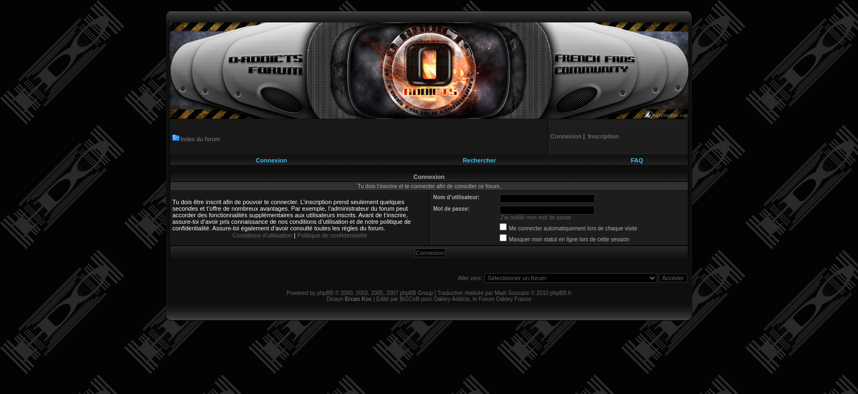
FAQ (637, 160)
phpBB (325, 293)
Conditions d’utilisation (262, 235)
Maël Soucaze (512, 293)
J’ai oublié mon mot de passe (535, 218)
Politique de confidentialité (332, 235)
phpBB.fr (560, 293)
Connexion (271, 160)
